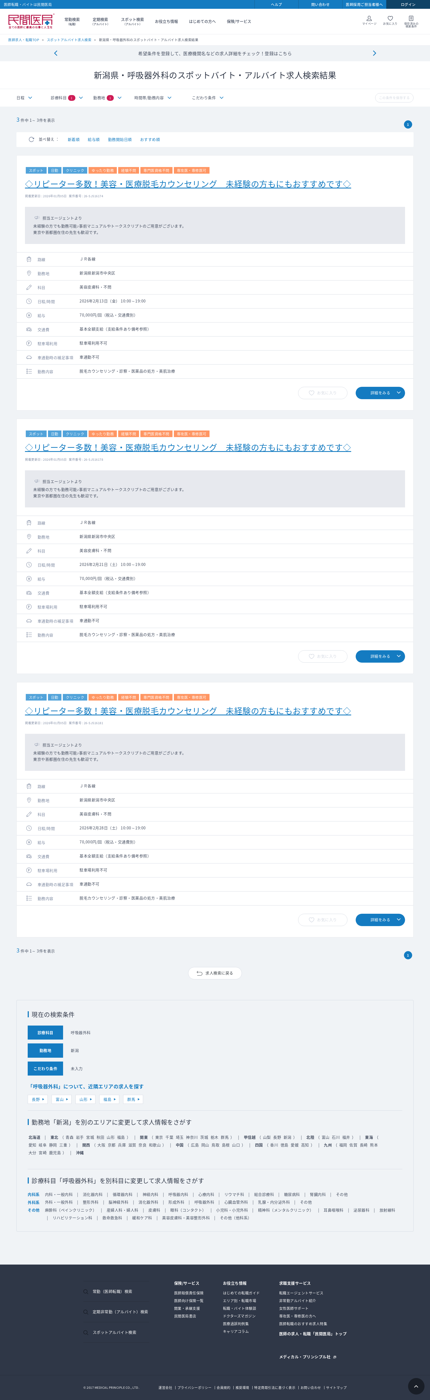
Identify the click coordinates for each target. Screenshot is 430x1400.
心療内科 (206, 1194)
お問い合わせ (311, 1387)
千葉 (169, 1137)
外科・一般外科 (59, 1202)
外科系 (34, 1202)
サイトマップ (336, 1387)
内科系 (34, 1194)
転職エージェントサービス (301, 1292)
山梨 (267, 1137)
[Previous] (55, 53)
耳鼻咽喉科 (334, 1210)
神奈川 (192, 1137)
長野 (36, 1099)
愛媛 (295, 1145)
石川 (336, 1137)
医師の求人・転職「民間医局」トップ (313, 1334)
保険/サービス (239, 21)
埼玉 (180, 1137)
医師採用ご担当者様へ (364, 4)
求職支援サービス (295, 1283)
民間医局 (31, 21)
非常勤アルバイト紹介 (297, 1300)
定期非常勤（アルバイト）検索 (120, 1311)
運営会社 (165, 1387)
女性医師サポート (294, 1308)
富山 (60, 1099)
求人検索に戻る (219, 973)
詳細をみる (380, 392)
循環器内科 (123, 1194)
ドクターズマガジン (239, 1315)
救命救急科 (112, 1217)
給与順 (94, 139)
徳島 (284, 1145)
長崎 (364, 1145)
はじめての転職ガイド (241, 1292)
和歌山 (155, 1145)
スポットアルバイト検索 (115, 1332)
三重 (63, 1145)
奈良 (142, 1145)
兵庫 (122, 1145)
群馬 (131, 1099)
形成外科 (176, 1202)
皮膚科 (154, 1210)
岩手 (80, 1137)
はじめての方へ (202, 21)
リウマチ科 (234, 1194)
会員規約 (223, 1387)
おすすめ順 (150, 139)
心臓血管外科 (236, 1202)
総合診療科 (264, 1194)
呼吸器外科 (204, 1202)
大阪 (101, 1145)
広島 (195, 1145)
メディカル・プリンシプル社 (305, 1356)
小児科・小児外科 (232, 1210)
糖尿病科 (292, 1194)
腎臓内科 (318, 1194)
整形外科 (91, 1202)
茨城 (204, 1137)
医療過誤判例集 (236, 1323)
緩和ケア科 (142, 1217)
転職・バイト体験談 (239, 1308)
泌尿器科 (361, 1210)
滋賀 (132, 1145)
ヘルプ (276, 4)
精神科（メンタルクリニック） (286, 1210)
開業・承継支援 (187, 1308)
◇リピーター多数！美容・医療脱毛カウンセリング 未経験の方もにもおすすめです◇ (188, 183)
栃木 (215, 1137)
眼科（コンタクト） (188, 1210)
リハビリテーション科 (72, 1217)
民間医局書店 (185, 1315)
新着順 (74, 139)
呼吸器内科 (178, 1194)
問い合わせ (320, 4)
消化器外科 (148, 1202)
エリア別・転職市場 (239, 1300)
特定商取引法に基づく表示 (274, 1387)
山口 (236, 1145)
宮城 (90, 1137)
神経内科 (151, 1194)
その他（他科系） (236, 1217)
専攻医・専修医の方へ (297, 1315)
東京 (159, 1137)
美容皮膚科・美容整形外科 (186, 1217)
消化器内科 (93, 1194)
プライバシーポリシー (194, 1387)
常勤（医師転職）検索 (112, 1291)
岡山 (205, 1145)
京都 (112, 1145)
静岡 (53, 1145)
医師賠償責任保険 (189, 1292)
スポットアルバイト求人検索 (69, 39)
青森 (69, 1137)
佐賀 (353, 1145)
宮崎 (43, 1152)
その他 (342, 1194)
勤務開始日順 (120, 139)
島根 (226, 1145)
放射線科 (387, 1210)
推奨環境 (242, 1387)
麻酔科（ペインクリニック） (71, 1210)
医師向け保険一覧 (189, 1300)
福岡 (343, 1145)
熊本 (374, 1145)
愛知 (32, 1145)
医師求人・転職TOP (23, 39)
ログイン (408, 4)
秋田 (100, 1137)
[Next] (374, 53)
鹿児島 (55, 1152)
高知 (305, 1145)
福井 (346, 1137)
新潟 (288, 1137)
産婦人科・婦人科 (122, 1210)
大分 (32, 1152)
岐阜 (43, 1145)
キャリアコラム (236, 1331)
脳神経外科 (119, 1202)
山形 (83, 1099)
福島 (107, 1099)
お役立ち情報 (166, 21)
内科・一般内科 (59, 1194)
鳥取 (215, 1145)
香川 (274, 1145)
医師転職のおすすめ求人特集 (303, 1323)
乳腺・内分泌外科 (274, 1202)
